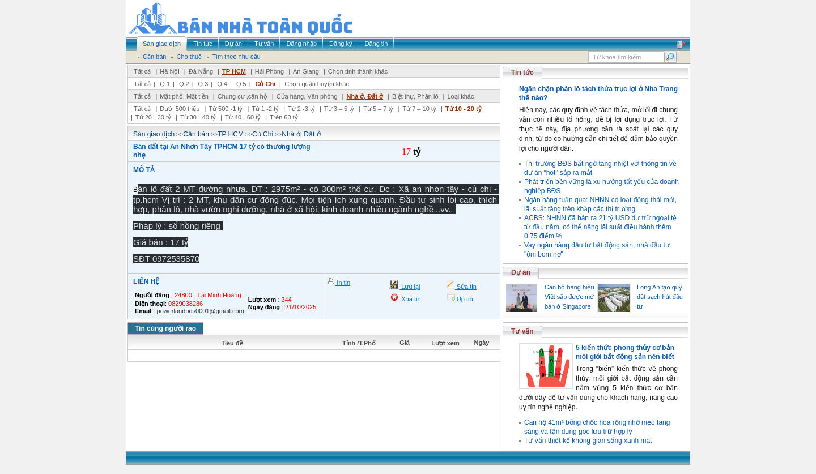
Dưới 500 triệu (179, 108)
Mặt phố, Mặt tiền (184, 96)
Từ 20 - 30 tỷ (153, 117)
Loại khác (460, 96)
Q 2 (184, 83)
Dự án (520, 272)
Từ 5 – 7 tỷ (378, 108)
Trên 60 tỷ (284, 117)
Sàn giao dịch (154, 134)
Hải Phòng (269, 71)
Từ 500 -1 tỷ (226, 108)
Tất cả (142, 71)
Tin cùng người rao (165, 328)
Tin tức (522, 72)
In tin (342, 282)
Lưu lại (410, 286)
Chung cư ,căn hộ (242, 96)
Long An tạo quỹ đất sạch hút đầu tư (660, 297)
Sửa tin (466, 286)
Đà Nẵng (201, 71)
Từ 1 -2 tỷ (265, 108)
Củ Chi (266, 83)
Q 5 (241, 83)
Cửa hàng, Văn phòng (307, 96)
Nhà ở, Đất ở (364, 96)
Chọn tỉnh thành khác (358, 71)
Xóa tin (410, 299)
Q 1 (165, 83)
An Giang (306, 71)
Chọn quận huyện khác (316, 83)
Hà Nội (170, 71)
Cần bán (196, 134)
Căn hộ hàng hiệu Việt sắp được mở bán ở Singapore (569, 297)
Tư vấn (522, 331)
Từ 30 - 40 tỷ (198, 117)
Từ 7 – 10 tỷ (419, 108)
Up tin (464, 299)
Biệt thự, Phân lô (415, 96)
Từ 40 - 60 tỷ (243, 117)
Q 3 (203, 83)
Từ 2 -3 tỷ (301, 108)
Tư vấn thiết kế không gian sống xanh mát (588, 441)
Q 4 (222, 83)
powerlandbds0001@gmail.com (200, 311)
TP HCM (234, 71)
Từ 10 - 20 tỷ (463, 108)
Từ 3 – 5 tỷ (339, 108)
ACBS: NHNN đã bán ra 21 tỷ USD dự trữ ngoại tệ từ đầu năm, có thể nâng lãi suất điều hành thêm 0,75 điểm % (600, 227)
